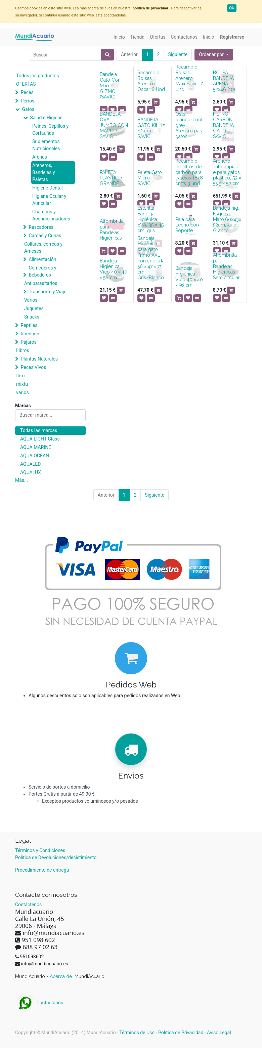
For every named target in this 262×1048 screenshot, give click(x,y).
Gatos (28, 109)
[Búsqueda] (107, 54)
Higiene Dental (47, 188)
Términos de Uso (137, 1032)
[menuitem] (119, 37)
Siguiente (177, 54)
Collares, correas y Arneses (43, 247)
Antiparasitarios (40, 283)
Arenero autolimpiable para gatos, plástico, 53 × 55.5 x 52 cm (227, 172)
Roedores (30, 333)
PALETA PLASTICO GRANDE (111, 178)
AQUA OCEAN (34, 455)
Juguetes (34, 308)
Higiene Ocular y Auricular (49, 200)
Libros (22, 350)
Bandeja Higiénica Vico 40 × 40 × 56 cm (113, 269)
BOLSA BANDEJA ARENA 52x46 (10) (224, 81)
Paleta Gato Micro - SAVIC (149, 178)
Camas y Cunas (45, 235)
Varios (31, 300)
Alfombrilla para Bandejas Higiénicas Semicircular (226, 266)
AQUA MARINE (35, 447)
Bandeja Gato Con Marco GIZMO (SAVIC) (110, 85)
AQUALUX (30, 472)
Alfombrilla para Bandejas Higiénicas (112, 229)
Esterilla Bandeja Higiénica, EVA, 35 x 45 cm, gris (150, 219)
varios (22, 392)
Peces (26, 92)
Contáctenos (28, 904)
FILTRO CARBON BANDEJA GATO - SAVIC (223, 125)
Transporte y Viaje (47, 291)
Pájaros (28, 342)
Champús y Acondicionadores (51, 215)
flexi (20, 375)
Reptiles (28, 325)
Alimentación (42, 259)
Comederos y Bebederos (42, 271)
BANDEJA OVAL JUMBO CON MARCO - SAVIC (114, 125)
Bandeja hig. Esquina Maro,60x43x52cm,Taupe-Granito (227, 219)
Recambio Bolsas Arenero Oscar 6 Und (151, 81)
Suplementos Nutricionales (46, 145)
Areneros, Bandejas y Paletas (43, 172)
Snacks (31, 317)
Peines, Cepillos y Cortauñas (50, 129)
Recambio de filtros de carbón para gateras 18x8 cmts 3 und (189, 172)
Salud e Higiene (46, 117)
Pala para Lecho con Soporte (187, 225)
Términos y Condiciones (40, 850)
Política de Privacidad (180, 1032)
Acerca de (61, 976)
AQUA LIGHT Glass (39, 439)
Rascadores (41, 227)
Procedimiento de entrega (42, 870)
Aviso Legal (219, 1032)
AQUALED (30, 464)
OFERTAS (26, 84)
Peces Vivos (33, 367)
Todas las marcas (38, 430)
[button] (213, 54)
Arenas (39, 157)
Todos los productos (37, 75)
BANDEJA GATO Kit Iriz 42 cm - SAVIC (151, 128)
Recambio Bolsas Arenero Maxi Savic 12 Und (189, 78)
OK (231, 8)
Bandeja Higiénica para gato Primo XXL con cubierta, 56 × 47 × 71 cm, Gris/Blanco (151, 258)
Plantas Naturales (39, 359)
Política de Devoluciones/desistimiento (55, 857)
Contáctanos (39, 1002)
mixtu (22, 384)
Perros (27, 100)
